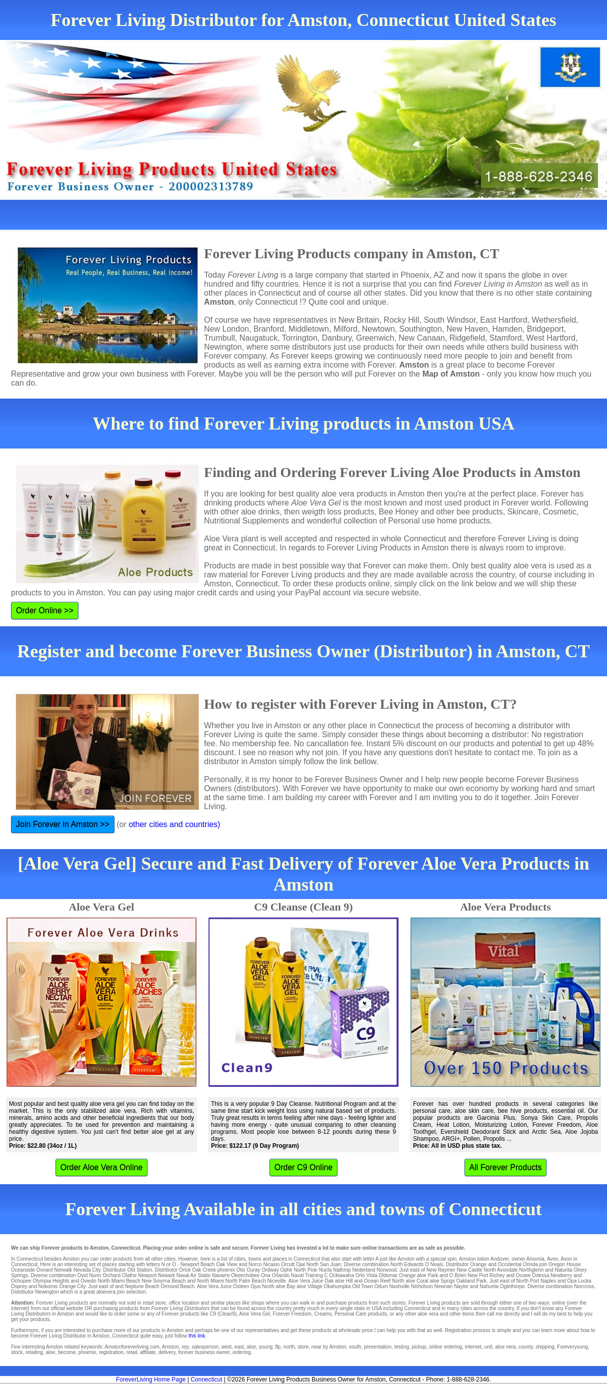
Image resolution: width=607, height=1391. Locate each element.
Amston (467, 1259)
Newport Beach (197, 1264)
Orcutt (287, 1264)
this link (196, 1336)
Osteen (241, 1286)
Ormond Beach (177, 1286)
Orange (478, 1264)
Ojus (255, 1286)
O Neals (434, 1264)
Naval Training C (309, 1275)
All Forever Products (506, 1167)
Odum (381, 1286)
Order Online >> (45, 610)
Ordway (270, 1270)
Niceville (277, 1281)
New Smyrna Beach (164, 1281)
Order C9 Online (303, 1167)
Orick (184, 1270)
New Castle (469, 1270)
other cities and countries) (174, 824)
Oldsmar (388, 1275)
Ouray (253, 1270)
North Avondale (501, 1270)
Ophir (286, 1270)
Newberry (561, 1275)
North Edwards (407, 1264)
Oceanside (23, 1270)
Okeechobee (245, 1275)
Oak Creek (204, 1270)
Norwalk (63, 1270)
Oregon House (564, 1264)
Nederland (363, 1270)
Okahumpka (337, 1286)
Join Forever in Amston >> (63, 824)
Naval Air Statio (193, 1275)
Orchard (111, 1275)
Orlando (281, 1275)
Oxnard (44, 1270)
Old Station (140, 1270)
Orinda (530, 1264)
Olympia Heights (50, 1281)
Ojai (300, 1264)
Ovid (83, 1275)
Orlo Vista (367, 1275)
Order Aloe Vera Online (101, 1167)
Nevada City (87, 1270)
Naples (548, 1281)
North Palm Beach (246, 1281)
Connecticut (206, 1379)
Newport (147, 1275)
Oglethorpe (512, 1286)
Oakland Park (471, 1281)
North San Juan (324, 1264)
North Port (528, 1281)
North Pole (306, 1270)
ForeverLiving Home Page (151, 1379)
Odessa (540, 1275)
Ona (265, 1275)
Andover (499, 1259)
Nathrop (342, 1270)
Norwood (386, 1270)
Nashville (400, 1286)
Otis (241, 1270)
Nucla (325, 1270)
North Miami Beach (119, 1281)
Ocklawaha (342, 1275)
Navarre (221, 1275)
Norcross (584, 1286)
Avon (552, 1259)
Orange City (72, 1286)
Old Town (362, 1286)
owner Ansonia (528, 1259)
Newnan (443, 1286)
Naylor (461, 1286)
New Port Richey (486, 1275)
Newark (166, 1275)
